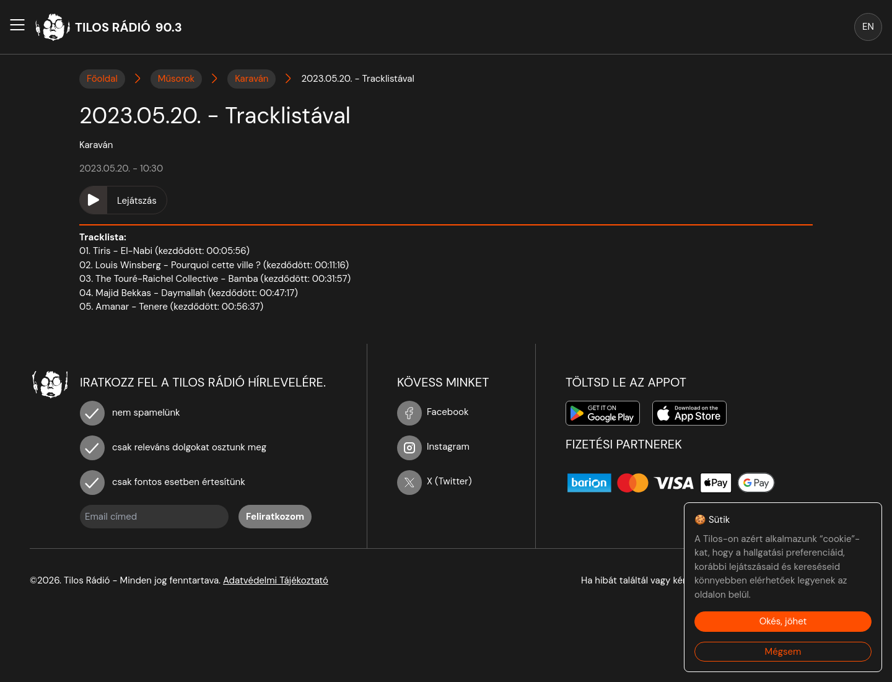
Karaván (251, 78)
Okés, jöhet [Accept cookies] (783, 621)
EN (868, 26)
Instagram (433, 446)
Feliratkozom (275, 516)
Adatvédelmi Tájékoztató (275, 580)
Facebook (433, 412)
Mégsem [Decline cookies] (783, 651)
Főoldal (102, 78)
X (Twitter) (434, 481)
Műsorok (176, 78)
